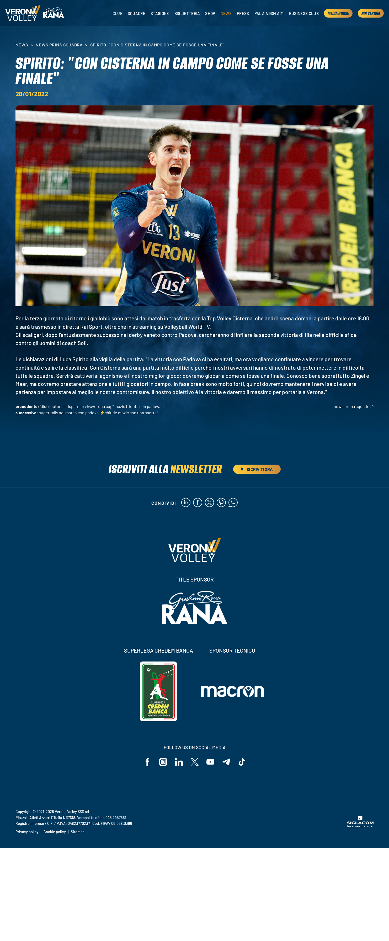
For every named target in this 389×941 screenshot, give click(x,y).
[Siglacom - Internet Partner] (360, 826)
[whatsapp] (233, 503)
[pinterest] (221, 503)
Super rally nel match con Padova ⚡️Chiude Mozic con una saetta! (98, 412)
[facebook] (197, 503)
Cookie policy (55, 832)
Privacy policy (27, 832)
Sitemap (77, 832)
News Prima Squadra (59, 44)
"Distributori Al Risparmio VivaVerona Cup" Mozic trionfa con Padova (100, 406)
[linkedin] (185, 503)
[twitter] (209, 503)
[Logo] (23, 13)
